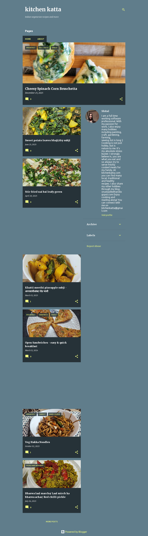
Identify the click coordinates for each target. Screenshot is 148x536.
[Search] (123, 9)
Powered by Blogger (74, 531)
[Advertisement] (51, 231)
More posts (52, 522)
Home (28, 39)
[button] (121, 99)
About (40, 39)
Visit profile (106, 215)
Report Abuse (94, 246)
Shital (105, 111)
